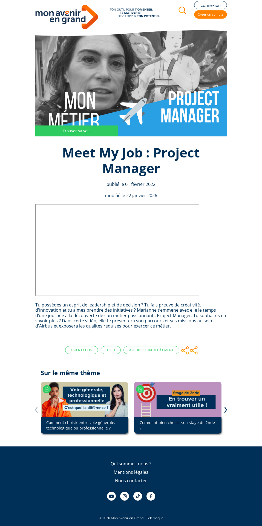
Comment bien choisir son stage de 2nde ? (177, 425)
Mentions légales (131, 472)
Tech (110, 350)
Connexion (210, 5)
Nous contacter (131, 481)
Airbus (46, 326)
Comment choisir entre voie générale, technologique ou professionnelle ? (80, 425)
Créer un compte (210, 14)
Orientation (81, 350)
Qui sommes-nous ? (131, 464)
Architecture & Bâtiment (151, 350)
